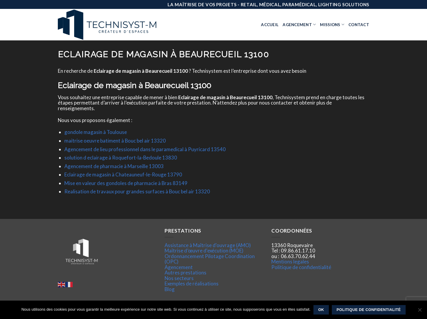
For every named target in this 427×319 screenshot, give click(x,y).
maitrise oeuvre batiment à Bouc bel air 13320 (115, 141)
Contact (358, 24)
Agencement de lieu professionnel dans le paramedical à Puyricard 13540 (145, 149)
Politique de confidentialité (301, 267)
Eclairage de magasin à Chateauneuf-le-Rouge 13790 (123, 174)
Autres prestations (185, 272)
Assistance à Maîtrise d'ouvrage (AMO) (208, 245)
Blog (170, 289)
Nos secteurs (179, 278)
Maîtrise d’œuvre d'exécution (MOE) (204, 250)
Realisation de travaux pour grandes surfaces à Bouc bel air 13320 (137, 191)
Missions (332, 24)
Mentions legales (290, 261)
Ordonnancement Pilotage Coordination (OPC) (210, 259)
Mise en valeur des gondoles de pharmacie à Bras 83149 (125, 183)
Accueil (269, 24)
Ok (321, 310)
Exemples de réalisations (192, 283)
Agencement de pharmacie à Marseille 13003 (114, 166)
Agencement (299, 24)
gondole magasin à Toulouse (95, 132)
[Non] (420, 311)
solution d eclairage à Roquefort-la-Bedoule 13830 (120, 157)
